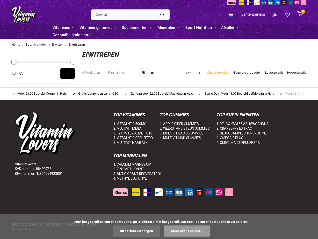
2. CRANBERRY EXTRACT (235, 128)
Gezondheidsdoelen (73, 35)
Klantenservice (252, 15)
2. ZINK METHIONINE (128, 169)
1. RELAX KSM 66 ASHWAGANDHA (243, 124)
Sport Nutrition (204, 28)
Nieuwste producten (247, 73)
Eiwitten (60, 44)
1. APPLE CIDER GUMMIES (179, 124)
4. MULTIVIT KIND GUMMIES (180, 138)
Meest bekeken (218, 73)
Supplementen (139, 28)
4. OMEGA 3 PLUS (230, 138)
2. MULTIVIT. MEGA (127, 128)
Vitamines (63, 28)
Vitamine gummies (99, 28)
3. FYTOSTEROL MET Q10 (132, 133)
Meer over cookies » (186, 231)
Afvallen (234, 28)
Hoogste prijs (296, 73)
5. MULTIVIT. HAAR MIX (130, 142)
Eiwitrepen (77, 44)
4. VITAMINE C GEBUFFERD (133, 138)
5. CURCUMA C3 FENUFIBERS (238, 142)
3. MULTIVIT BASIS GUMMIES (181, 133)
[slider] (13, 62)
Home (19, 44)
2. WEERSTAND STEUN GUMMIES (185, 128)
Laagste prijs (274, 73)
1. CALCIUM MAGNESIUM (132, 164)
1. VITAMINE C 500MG (129, 124)
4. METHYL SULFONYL (130, 178)
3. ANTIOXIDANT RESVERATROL (137, 173)
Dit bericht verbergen (136, 231)
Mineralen (172, 28)
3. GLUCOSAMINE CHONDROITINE (242, 133)
